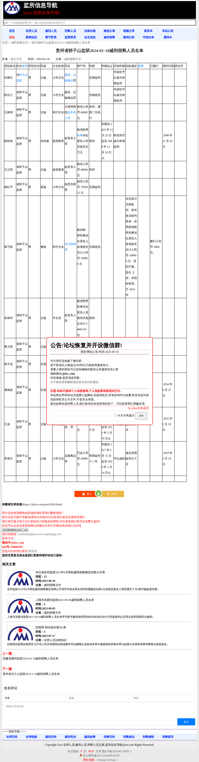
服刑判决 (70, 736)
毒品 (70, 80)
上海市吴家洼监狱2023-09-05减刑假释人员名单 (64, 599)
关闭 (141, 416)
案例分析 (128, 37)
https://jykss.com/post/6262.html (42, 504)
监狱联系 (70, 37)
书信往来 (148, 37)
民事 (80, 135)
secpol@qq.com (52, 534)
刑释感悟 (148, 736)
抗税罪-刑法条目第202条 (50, 627)
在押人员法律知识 (55, 640)
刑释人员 (70, 30)
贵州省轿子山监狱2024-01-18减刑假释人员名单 (61, 42)
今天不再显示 (124, 415)
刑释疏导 (167, 736)
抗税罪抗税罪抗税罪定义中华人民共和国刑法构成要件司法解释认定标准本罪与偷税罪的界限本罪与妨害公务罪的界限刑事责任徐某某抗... (88, 644)
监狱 (25, 65)
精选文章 (109, 30)
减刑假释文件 (19, 42)
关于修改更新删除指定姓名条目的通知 (74, 382)
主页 (5, 42)
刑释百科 (109, 736)
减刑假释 (109, 37)
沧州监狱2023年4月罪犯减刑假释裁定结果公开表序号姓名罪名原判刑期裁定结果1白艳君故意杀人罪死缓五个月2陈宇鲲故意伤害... (83, 589)
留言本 (148, 30)
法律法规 (90, 30)
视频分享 (128, 30)
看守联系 (51, 37)
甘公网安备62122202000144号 (101, 755)
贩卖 (67, 74)
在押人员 (31, 30)
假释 (141, 65)
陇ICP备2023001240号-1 (116, 751)
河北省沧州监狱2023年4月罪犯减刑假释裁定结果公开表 (70, 572)
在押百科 (12, 736)
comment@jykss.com (30, 534)
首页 (12, 30)
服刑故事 (90, 736)
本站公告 (167, 30)
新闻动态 (31, 37)
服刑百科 (51, 736)
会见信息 (90, 37)
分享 (112, 493)
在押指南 (31, 736)
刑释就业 (128, 736)
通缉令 (168, 37)
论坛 (12, 37)
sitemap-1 (112, 759)
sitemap (101, 759)
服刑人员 (51, 30)
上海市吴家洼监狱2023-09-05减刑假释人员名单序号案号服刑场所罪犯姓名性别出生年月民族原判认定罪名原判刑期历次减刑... (80, 616)
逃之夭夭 (16, 59)
